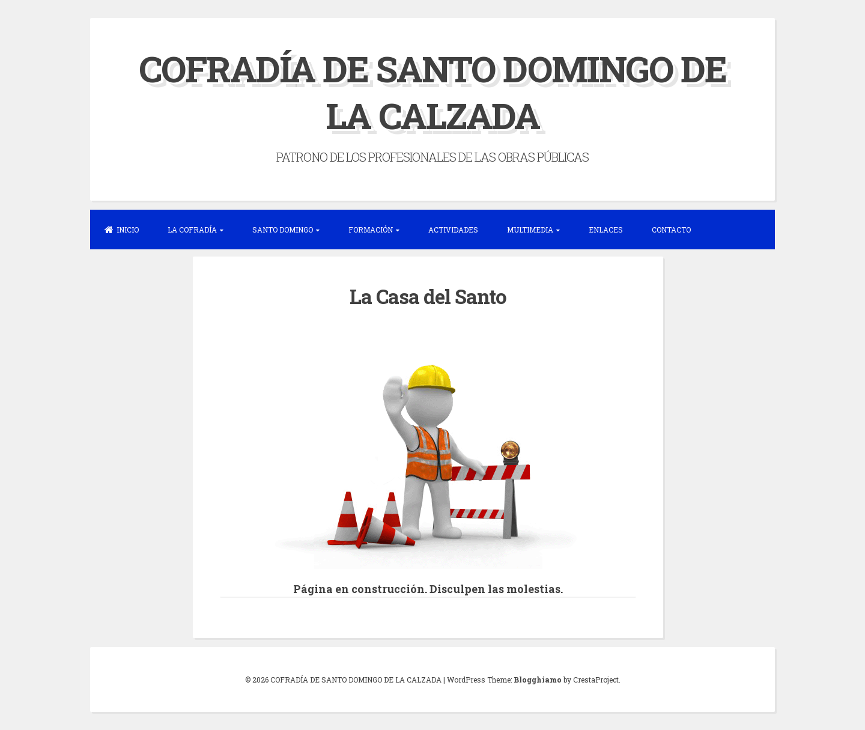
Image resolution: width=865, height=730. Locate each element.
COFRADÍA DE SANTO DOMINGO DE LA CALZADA (432, 91)
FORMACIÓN (370, 229)
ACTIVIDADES (453, 229)
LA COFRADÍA (192, 229)
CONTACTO (671, 229)
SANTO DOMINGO (282, 229)
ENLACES (606, 229)
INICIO (122, 229)
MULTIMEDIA (530, 229)
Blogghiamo (538, 679)
